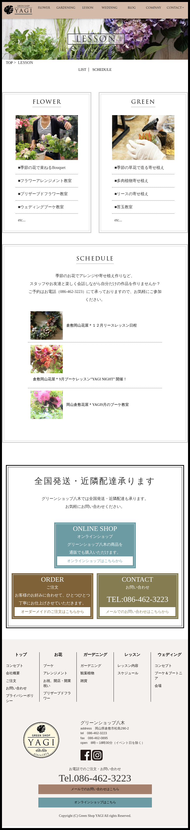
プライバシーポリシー (20, 700)
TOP (9, 62)
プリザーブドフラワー (57, 697)
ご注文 (11, 682)
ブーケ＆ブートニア (168, 677)
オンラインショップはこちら (95, 805)
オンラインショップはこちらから (95, 561)
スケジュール (128, 675)
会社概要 (13, 675)
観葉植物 (87, 675)
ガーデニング (90, 667)
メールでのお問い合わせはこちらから (137, 613)
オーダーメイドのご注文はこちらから (52, 613)
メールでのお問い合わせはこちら (95, 791)
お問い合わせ (16, 690)
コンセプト (14, 667)
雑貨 (83, 682)
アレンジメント (55, 675)
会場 (158, 687)
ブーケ (48, 667)
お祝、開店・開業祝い (57, 685)
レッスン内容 (128, 667)
